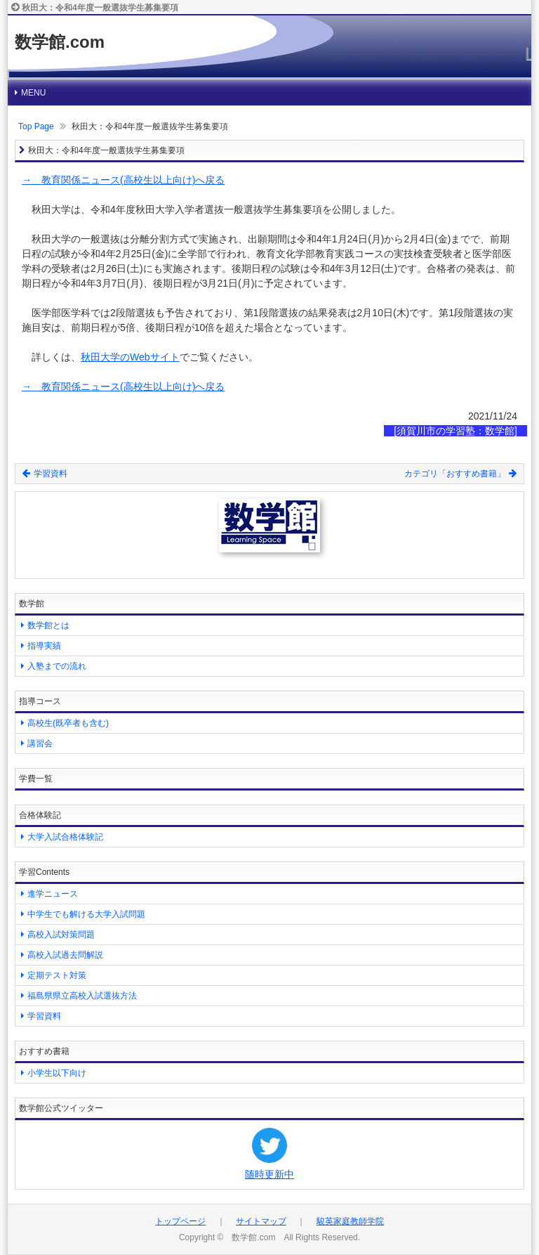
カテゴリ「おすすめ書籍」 (460, 474)
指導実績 (44, 646)
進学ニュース (52, 894)
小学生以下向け (56, 1073)
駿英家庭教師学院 (350, 1221)
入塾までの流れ (56, 666)
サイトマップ (261, 1221)
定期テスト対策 (56, 975)
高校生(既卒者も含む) (68, 723)
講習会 (40, 743)
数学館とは (48, 625)
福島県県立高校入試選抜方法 (82, 996)
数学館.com (60, 41)
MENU (33, 93)
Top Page (36, 126)
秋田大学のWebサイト (130, 357)
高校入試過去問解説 (65, 955)
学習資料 (44, 474)
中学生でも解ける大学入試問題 (86, 914)
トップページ (180, 1221)
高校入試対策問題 (61, 934)
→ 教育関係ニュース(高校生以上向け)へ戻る (123, 180)
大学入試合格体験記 (65, 837)
